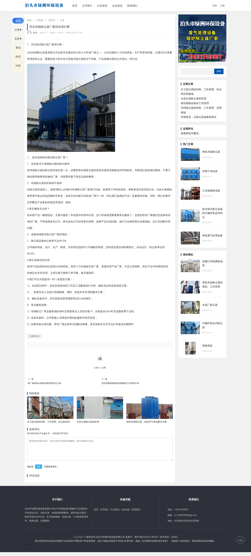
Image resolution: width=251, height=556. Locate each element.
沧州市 (51, 20)
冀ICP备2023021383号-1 (146, 540)
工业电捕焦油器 (211, 190)
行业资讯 (102, 5)
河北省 (39, 20)
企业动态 (117, 5)
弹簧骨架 (207, 345)
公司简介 (87, 5)
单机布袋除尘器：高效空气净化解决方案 (146, 421)
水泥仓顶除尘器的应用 (88, 421)
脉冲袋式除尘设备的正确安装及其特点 (212, 213)
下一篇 (104, 379)
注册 (222, 5)
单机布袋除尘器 (211, 151)
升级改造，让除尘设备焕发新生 (199, 117)
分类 (17, 29)
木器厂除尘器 (210, 305)
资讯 (18, 47)
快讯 (18, 56)
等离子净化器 (210, 171)
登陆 (214, 5)
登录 (38, 470)
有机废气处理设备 (212, 235)
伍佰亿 (174, 540)
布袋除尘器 (50, 164)
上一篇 (30, 379)
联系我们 (132, 5)
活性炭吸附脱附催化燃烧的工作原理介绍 (120, 383)
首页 (74, 5)
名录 (17, 38)
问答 (18, 65)
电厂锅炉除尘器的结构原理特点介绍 (44, 383)
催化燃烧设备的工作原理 (195, 103)
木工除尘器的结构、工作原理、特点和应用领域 (50, 421)
